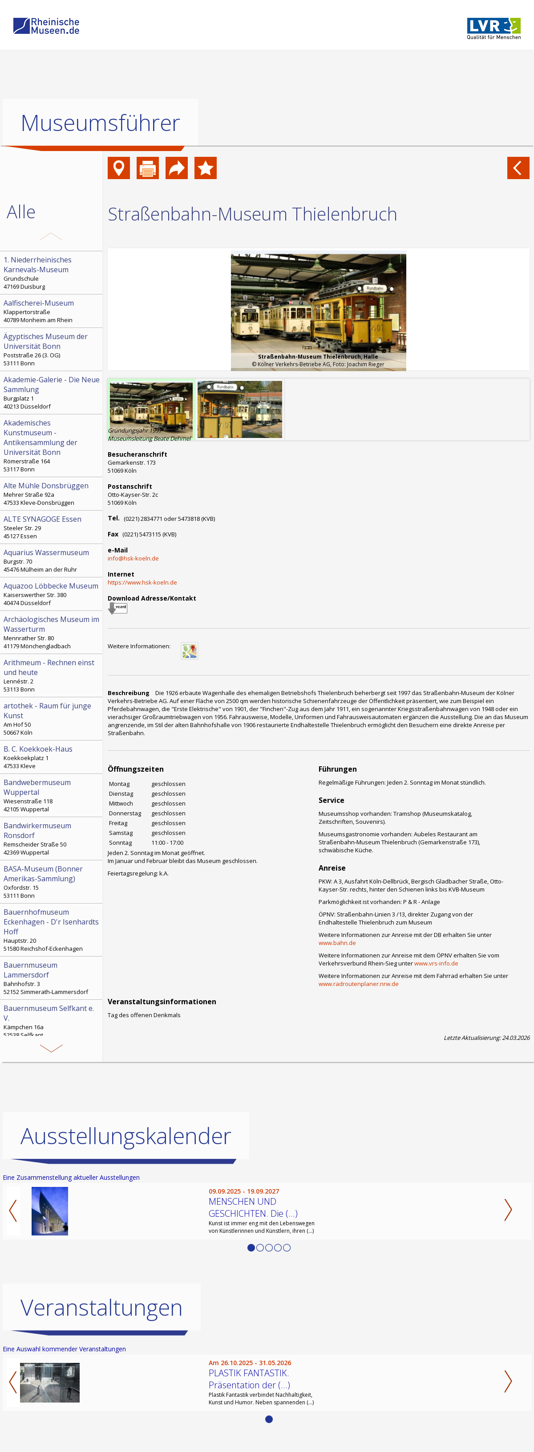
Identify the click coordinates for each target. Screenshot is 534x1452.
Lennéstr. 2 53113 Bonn (52, 675)
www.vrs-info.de (436, 963)
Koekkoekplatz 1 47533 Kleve (52, 757)
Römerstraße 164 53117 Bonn (52, 445)
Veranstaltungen (101, 1307)
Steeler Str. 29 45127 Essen (52, 527)
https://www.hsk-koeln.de (142, 582)
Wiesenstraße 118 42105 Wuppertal (52, 795)
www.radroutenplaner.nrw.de (359, 984)
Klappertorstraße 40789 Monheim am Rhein (52, 311)
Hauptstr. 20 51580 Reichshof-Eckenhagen (52, 930)
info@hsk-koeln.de (133, 558)
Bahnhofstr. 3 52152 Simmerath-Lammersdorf (52, 978)
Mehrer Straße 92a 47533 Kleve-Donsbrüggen (52, 494)
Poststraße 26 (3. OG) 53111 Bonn (52, 349)
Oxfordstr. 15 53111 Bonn (52, 882)
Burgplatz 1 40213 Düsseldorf (52, 392)
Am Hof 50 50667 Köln (52, 718)
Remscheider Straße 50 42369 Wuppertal (52, 838)
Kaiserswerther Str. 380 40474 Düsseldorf (52, 594)
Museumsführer (100, 122)
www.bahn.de (337, 943)
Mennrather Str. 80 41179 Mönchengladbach (52, 632)
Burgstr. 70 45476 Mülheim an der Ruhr (52, 560)
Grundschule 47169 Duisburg (52, 272)
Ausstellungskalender (125, 1136)
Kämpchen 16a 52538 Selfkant (52, 1021)
